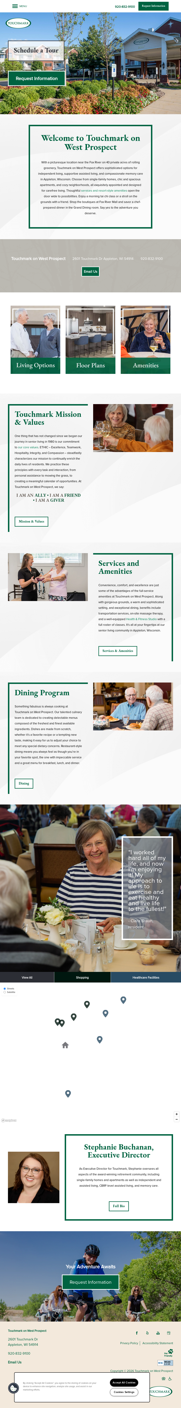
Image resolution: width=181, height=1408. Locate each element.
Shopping (82, 977)
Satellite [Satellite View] (9, 992)
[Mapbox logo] (9, 1120)
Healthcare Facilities (146, 977)
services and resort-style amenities (104, 190)
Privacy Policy (129, 1343)
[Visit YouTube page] (158, 1333)
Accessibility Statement (157, 1343)
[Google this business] (168, 1333)
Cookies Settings (124, 1392)
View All (27, 977)
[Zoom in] (176, 1114)
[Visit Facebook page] (136, 1333)
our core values (28, 447)
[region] (90, 1053)
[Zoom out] (176, 1119)
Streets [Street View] (9, 988)
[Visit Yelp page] (147, 1333)
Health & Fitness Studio (141, 619)
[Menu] (19, 6)
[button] (153, 6)
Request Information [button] (91, 1282)
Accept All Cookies (124, 1382)
